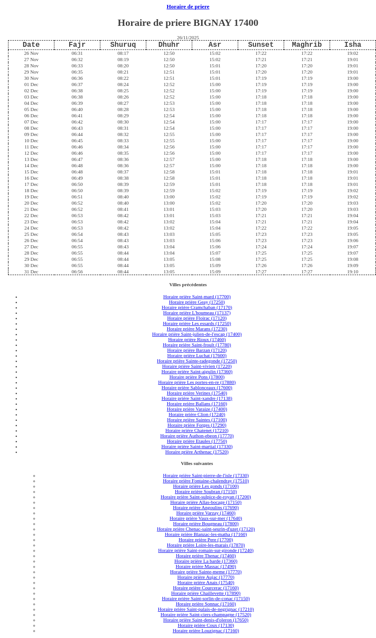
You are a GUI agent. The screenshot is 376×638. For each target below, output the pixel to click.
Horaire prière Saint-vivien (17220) (196, 366)
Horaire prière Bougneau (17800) (206, 523)
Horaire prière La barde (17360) (205, 561)
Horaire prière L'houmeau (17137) (197, 312)
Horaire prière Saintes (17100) (197, 419)
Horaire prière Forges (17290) (196, 425)
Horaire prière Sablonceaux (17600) (196, 387)
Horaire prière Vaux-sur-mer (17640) (205, 518)
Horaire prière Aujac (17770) (206, 577)
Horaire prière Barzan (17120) (197, 350)
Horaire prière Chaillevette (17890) (205, 593)
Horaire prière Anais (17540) (206, 582)
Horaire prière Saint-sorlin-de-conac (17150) (206, 598)
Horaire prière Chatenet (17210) (196, 430)
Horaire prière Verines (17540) (197, 392)
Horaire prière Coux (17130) (206, 625)
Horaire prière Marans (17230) (197, 328)
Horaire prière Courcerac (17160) (206, 587)
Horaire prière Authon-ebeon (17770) (197, 435)
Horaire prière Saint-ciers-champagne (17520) (206, 614)
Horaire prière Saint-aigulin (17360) (196, 371)
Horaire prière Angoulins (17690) (206, 507)
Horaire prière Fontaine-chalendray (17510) (206, 480)
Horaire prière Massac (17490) (206, 566)
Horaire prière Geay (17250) (197, 302)
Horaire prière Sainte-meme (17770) (205, 571)
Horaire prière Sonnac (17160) (206, 603)
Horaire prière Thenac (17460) (206, 555)
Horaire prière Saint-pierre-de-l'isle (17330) (205, 475)
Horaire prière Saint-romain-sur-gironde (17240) (206, 550)
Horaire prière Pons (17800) (197, 376)
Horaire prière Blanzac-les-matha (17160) (206, 534)
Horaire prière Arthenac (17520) (196, 451)
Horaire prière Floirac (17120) (197, 318)
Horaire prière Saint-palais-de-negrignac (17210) (206, 609)
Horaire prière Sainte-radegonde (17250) (197, 360)
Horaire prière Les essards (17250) (197, 323)
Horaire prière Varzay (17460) (206, 512)
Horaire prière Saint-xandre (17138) (196, 398)
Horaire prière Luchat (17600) (197, 355)
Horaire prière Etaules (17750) (197, 441)
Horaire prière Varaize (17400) (197, 409)
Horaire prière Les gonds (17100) (206, 486)
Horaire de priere (188, 7)
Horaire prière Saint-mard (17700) (197, 296)
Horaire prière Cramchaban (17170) (197, 307)
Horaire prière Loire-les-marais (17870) (206, 544)
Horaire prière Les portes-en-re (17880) (197, 382)
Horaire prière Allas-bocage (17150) (206, 502)
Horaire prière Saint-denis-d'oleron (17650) (205, 619)
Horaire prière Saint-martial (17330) (197, 446)
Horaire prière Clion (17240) (197, 414)
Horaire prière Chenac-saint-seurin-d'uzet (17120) (206, 528)
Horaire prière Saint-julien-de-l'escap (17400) (197, 334)
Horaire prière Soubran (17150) (206, 491)
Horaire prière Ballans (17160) (197, 403)
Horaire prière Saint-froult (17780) (197, 344)
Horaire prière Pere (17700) (206, 539)
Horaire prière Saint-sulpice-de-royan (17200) (206, 496)
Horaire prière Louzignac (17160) (206, 630)
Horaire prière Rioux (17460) (197, 339)
